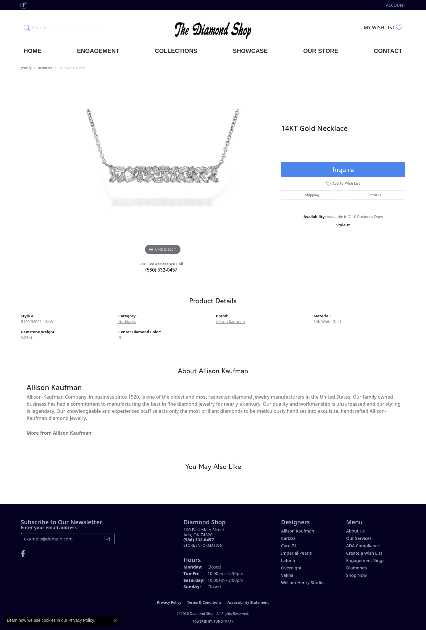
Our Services (359, 538)
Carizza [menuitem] (288, 538)
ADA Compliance (363, 545)
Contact (388, 51)
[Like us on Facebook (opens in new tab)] (23, 5)
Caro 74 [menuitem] (288, 545)
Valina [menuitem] (287, 575)
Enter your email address (49, 527)
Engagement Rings (365, 560)
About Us (355, 531)
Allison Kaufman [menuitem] (297, 531)
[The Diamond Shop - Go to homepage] (213, 27)
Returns (375, 195)
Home (32, 51)
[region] (162, 167)
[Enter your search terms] (67, 27)
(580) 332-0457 (161, 270)
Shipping (312, 195)
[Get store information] (203, 545)
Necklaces (45, 68)
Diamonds (356, 568)
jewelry (26, 68)
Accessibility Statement (248, 602)
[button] (395, 5)
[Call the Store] (198, 540)
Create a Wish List (364, 553)
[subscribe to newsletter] (106, 538)
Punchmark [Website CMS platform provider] (224, 621)
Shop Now (356, 575)
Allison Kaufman (230, 321)
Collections (176, 51)
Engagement (98, 51)
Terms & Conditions (204, 602)
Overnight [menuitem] (291, 568)
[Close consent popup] (115, 620)
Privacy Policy (169, 602)
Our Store (320, 51)
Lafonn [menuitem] (288, 560)
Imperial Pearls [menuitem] (296, 553)
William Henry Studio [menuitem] (302, 582)
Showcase (250, 51)
